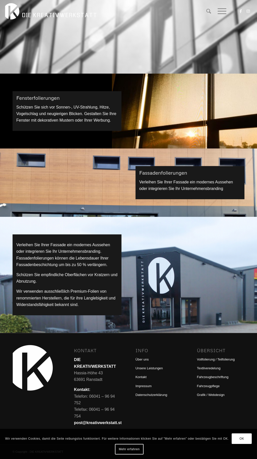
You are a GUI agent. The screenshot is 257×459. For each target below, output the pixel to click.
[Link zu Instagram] (248, 11)
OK (241, 438)
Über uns (142, 359)
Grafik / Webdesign (211, 395)
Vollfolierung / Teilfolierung (216, 359)
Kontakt (141, 377)
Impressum (144, 386)
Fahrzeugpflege (208, 386)
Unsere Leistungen (149, 368)
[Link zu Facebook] (240, 11)
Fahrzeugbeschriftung (213, 377)
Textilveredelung (209, 368)
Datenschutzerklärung (151, 395)
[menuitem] (208, 11)
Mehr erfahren (129, 449)
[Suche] (208, 11)
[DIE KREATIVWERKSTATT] (51, 11)
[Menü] (220, 11)
